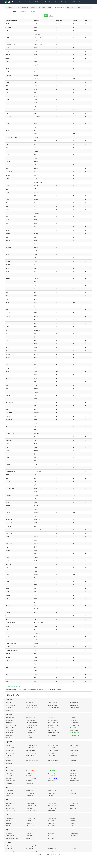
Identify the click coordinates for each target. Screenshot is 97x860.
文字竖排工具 (30, 775)
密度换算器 (51, 825)
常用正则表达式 (52, 735)
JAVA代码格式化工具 (32, 722)
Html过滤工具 (30, 735)
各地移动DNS (73, 793)
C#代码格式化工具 (10, 722)
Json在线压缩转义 (74, 702)
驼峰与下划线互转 (52, 778)
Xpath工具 (29, 738)
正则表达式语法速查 (74, 735)
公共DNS (72, 790)
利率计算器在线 (9, 818)
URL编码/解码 (9, 760)
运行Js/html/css (9, 738)
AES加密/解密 (51, 748)
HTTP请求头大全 (74, 846)
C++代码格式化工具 (53, 725)
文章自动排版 (30, 770)
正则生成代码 (9, 735)
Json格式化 (8, 702)
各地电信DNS (30, 793)
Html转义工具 (73, 727)
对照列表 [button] (73, 2)
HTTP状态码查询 (52, 810)
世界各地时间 (25, 7)
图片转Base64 (9, 758)
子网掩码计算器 (31, 818)
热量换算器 (8, 820)
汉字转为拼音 (9, 773)
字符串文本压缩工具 (32, 778)
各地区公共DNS (10, 793)
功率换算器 (72, 820)
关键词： (15, 11)
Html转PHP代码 (31, 730)
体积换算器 (29, 820)
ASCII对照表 (30, 848)
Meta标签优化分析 (10, 810)
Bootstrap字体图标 (10, 851)
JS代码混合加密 (10, 720)
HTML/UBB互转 (31, 732)
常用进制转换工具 (10, 783)
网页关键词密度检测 (32, 810)
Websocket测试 (31, 790)
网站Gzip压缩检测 (10, 808)
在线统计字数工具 (10, 775)
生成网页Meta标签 (31, 805)
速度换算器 (72, 823)
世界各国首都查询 (35, 7)
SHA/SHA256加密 (74, 750)
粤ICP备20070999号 (55, 854)
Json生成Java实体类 (32, 705)
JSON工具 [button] (19, 2)
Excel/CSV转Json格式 (32, 707)
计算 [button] (61, 2)
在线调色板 (72, 805)
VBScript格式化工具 (10, 727)
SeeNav (47, 854)
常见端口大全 (73, 848)
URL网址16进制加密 (32, 745)
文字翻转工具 (51, 775)
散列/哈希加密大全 (10, 753)
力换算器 (72, 825)
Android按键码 (73, 760)
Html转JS (29, 727)
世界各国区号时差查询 (58, 7)
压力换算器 (51, 820)
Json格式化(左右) (52, 702)
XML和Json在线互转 (11, 707)
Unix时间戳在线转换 (75, 780)
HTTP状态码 (9, 848)
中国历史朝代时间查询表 (12, 838)
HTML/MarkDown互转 (53, 732)
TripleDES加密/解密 (53, 750)
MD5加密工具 (9, 745)
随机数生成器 (51, 780)
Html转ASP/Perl (52, 730)
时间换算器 (51, 823)
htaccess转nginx (31, 803)
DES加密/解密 (73, 748)
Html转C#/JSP (9, 730)
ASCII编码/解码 (73, 758)
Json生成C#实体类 (10, 705)
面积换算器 (72, 818)
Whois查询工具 (52, 808)
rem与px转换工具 (74, 803)
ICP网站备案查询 (74, 808)
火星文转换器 (30, 773)
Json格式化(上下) (31, 702)
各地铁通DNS (9, 795)
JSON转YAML (9, 710)
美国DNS (50, 795)
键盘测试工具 (9, 763)
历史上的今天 (51, 838)
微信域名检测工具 (10, 803)
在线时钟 (17, 7)
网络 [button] (50, 2)
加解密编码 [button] (36, 2)
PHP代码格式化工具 (53, 720)
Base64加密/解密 (74, 745)
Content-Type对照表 (32, 846)
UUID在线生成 (73, 753)
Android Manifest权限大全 (33, 851)
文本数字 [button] (44, 2)
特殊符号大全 (30, 838)
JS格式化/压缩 (51, 717)
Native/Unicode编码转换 (33, 760)
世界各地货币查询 (46, 7)
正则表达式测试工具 (74, 732)
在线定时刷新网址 (52, 805)
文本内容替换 (51, 773)
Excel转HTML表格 (74, 730)
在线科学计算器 (52, 818)
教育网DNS (30, 795)
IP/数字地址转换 (73, 755)
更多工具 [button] (78, 7)
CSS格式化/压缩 (31, 717)
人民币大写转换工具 (32, 780)
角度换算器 (8, 825)
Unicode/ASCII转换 (53, 758)
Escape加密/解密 (10, 748)
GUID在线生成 (9, 755)
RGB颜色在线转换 (31, 783)
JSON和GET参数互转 (75, 707)
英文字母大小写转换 (11, 780)
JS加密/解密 (72, 717)
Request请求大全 (52, 846)
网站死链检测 (30, 808)
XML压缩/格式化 (73, 720)
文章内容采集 (51, 770)
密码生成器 (51, 753)
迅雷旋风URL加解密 (53, 745)
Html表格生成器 (9, 732)
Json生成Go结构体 (52, 705)
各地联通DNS (51, 793)
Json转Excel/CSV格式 (53, 707)
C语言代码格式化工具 (32, 725)
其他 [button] (66, 2)
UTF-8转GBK (30, 758)
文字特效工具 (9, 778)
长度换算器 (8, 823)
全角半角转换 (73, 778)
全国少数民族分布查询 (75, 836)
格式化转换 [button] (27, 2)
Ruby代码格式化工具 (11, 725)
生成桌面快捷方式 (52, 803)
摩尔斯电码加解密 (31, 753)
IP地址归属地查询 (10, 790)
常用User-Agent (9, 846)
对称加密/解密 (30, 748)
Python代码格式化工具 (75, 722)
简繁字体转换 (73, 770)
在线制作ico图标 (10, 805)
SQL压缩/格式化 (31, 720)
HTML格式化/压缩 (10, 717)
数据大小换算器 (31, 825)
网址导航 (80, 2)
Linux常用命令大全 (52, 851)
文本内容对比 (73, 773)
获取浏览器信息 (52, 790)
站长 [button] (56, 2)
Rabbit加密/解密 (31, 750)
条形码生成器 (51, 755)
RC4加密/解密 (9, 750)
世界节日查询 (70, 7)
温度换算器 (29, 823)
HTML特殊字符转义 (53, 848)
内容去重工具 (73, 775)
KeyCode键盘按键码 (53, 760)
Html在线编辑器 (9, 770)
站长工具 (9, 2)
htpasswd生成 (30, 755)
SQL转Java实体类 (74, 705)
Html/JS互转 (51, 727)
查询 (46, 15)
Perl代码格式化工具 (74, 725)
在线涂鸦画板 (9, 7)
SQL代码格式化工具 (53, 722)
